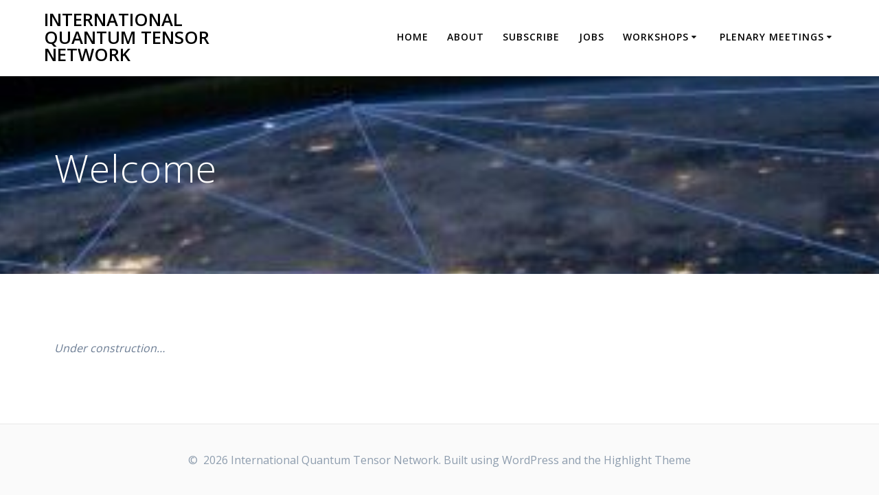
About (465, 36)
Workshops (656, 36)
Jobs (591, 36)
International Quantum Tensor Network (126, 37)
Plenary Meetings (772, 36)
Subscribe (531, 36)
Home (413, 36)
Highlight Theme (647, 460)
